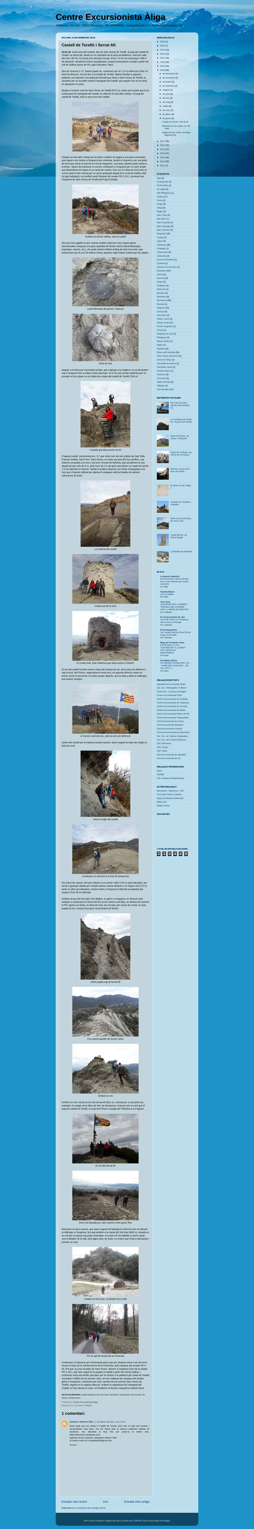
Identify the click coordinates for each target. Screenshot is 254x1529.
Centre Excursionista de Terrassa (172, 706)
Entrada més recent (74, 1501)
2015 (162, 149)
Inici (105, 1501)
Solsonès (161, 374)
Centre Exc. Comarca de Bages (171, 691)
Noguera (161, 308)
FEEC (159, 771)
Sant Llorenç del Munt (167, 356)
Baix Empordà (163, 222)
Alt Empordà (162, 182)
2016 (162, 145)
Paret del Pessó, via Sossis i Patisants (179, 437)
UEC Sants (162, 751)
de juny (166, 98)
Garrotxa (161, 278)
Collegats (161, 248)
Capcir (160, 241)
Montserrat (162, 300)
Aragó (159, 204)
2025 (162, 42)
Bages (160, 211)
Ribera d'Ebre (163, 341)
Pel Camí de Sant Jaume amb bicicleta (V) (180, 405)
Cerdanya (161, 245)
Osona (88, 1405)
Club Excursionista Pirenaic (169, 729)
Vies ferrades (163, 389)
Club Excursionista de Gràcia (170, 721)
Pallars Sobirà (163, 323)
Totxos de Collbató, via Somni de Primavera (180, 453)
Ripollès (160, 349)
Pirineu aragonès (165, 326)
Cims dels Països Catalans (169, 794)
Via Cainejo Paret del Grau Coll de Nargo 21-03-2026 (175, 633)
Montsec (161, 293)
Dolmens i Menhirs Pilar (81, 1422)
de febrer (167, 114)
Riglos (160, 345)
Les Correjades (167, 594)
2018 (162, 70)
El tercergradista (168, 630)
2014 (162, 153)
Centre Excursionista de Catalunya (173, 703)
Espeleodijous (167, 592)
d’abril (166, 106)
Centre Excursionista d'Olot (169, 695)
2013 (162, 157)
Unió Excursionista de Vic (169, 758)
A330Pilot (137, 1521)
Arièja (159, 208)
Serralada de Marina (166, 363)
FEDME (160, 774)
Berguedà (161, 233)
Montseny (161, 297)
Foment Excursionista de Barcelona (173, 732)
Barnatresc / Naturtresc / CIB (170, 791)
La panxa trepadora (170, 576)
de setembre (169, 86)
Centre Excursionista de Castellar (172, 699)
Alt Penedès (162, 185)
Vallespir (161, 385)
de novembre (169, 78)
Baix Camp (162, 215)
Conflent (161, 263)
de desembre (169, 74)
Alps (159, 178)
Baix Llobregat (163, 226)
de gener (167, 118)
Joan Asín (165, 602)
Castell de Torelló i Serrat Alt (175, 122)
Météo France (163, 806)
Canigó (160, 237)
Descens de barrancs (167, 267)
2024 (162, 46)
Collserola (161, 256)
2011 (162, 165)
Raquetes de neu (165, 334)
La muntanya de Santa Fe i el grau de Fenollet (181, 420)
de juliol (166, 94)
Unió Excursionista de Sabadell (171, 755)
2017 (162, 141)
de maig (167, 102)
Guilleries (161, 285)
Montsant (161, 289)
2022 (162, 54)
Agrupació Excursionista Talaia (171, 684)
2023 (162, 50)
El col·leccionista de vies (172, 617)
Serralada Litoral (164, 367)
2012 (162, 161)
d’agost (166, 90)
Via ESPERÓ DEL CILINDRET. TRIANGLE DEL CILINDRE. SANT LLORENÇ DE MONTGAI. (174, 607)
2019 (162, 66)
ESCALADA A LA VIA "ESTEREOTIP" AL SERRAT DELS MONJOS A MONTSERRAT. (173, 649)
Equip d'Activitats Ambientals (170, 798)
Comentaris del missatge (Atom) (91, 1508)
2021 (162, 58)
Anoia (159, 200)
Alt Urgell (161, 189)
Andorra (160, 197)
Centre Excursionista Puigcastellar (173, 717)
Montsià (160, 304)
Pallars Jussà (163, 319)
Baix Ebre (161, 219)
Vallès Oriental (163, 382)
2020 (162, 62)
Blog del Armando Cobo (172, 642)
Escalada (161, 271)
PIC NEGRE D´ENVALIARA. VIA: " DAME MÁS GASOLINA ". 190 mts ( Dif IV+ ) (175, 665)
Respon (73, 1445)
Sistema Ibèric (163, 371)
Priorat (160, 330)
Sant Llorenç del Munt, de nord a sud (180, 519)
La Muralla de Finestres (181, 551)
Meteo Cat (161, 802)
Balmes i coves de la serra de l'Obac (180, 470)
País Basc (161, 315)
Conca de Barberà (165, 259)
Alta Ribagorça (164, 193)
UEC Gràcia (162, 747)
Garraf (160, 274)
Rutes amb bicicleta (166, 352)
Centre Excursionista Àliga (110, 17)
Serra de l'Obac (164, 360)
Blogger (166, 1521)
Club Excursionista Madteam (170, 725)
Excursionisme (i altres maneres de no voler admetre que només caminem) (174, 581)
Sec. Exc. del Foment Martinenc (171, 740)
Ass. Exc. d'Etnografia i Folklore (171, 688)
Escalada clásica (168, 660)
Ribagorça (161, 337)
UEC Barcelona (164, 743)
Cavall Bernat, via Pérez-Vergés (178, 536)
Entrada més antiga (136, 1501)
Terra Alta (161, 378)
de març (167, 110)
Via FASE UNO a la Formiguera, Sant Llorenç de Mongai (174, 620)
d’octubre (167, 82)
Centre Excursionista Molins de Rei (173, 714)
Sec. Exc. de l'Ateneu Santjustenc (172, 736)
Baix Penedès (163, 230)
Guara (160, 282)
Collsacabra (162, 252)
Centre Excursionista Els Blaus (171, 710)
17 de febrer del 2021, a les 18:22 (110, 1422)
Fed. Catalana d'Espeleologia (170, 778)
